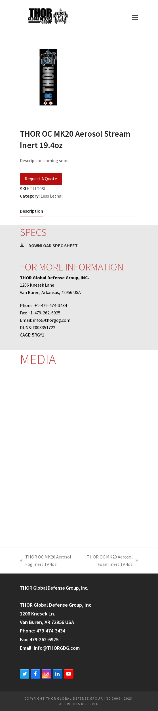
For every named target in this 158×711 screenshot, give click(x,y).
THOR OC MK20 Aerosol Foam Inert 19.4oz (109, 561)
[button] (135, 17)
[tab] (31, 211)
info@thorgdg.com (51, 320)
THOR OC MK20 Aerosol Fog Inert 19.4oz (45, 561)
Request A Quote (41, 178)
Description (31, 211)
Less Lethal (52, 196)
